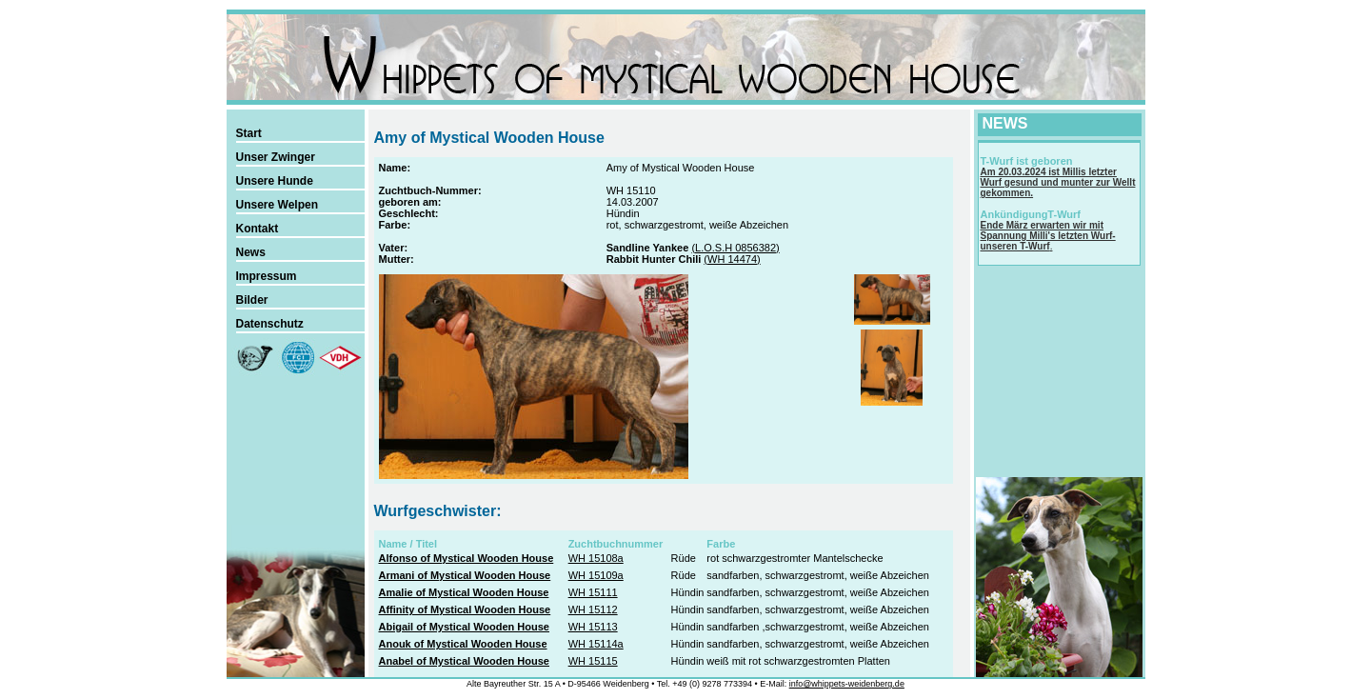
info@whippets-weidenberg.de (846, 684)
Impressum (266, 276)
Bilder (252, 300)
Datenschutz (270, 323)
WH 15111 (593, 592)
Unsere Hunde (274, 181)
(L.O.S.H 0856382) (735, 247)
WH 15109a (596, 575)
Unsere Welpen (277, 204)
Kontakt (257, 228)
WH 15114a (596, 643)
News (251, 252)
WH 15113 (593, 626)
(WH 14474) (732, 259)
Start (249, 133)
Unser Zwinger (275, 157)
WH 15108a (596, 558)
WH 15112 (593, 609)
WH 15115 (593, 661)
